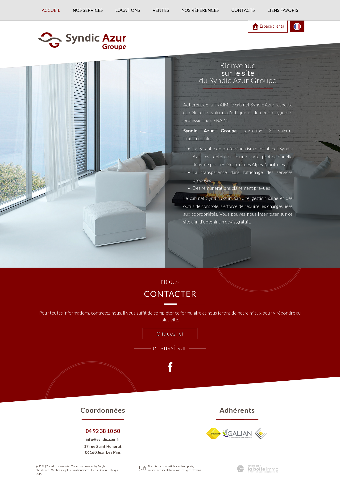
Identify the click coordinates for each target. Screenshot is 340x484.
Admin (103, 470)
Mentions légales (60, 470)
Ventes (161, 10)
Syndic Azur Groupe (214, 128)
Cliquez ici (170, 334)
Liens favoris (282, 10)
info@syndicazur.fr (103, 439)
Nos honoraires (80, 470)
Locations (127, 10)
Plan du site (42, 470)
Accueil (51, 10)
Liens (94, 470)
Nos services (88, 10)
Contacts (243, 10)
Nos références (200, 10)
